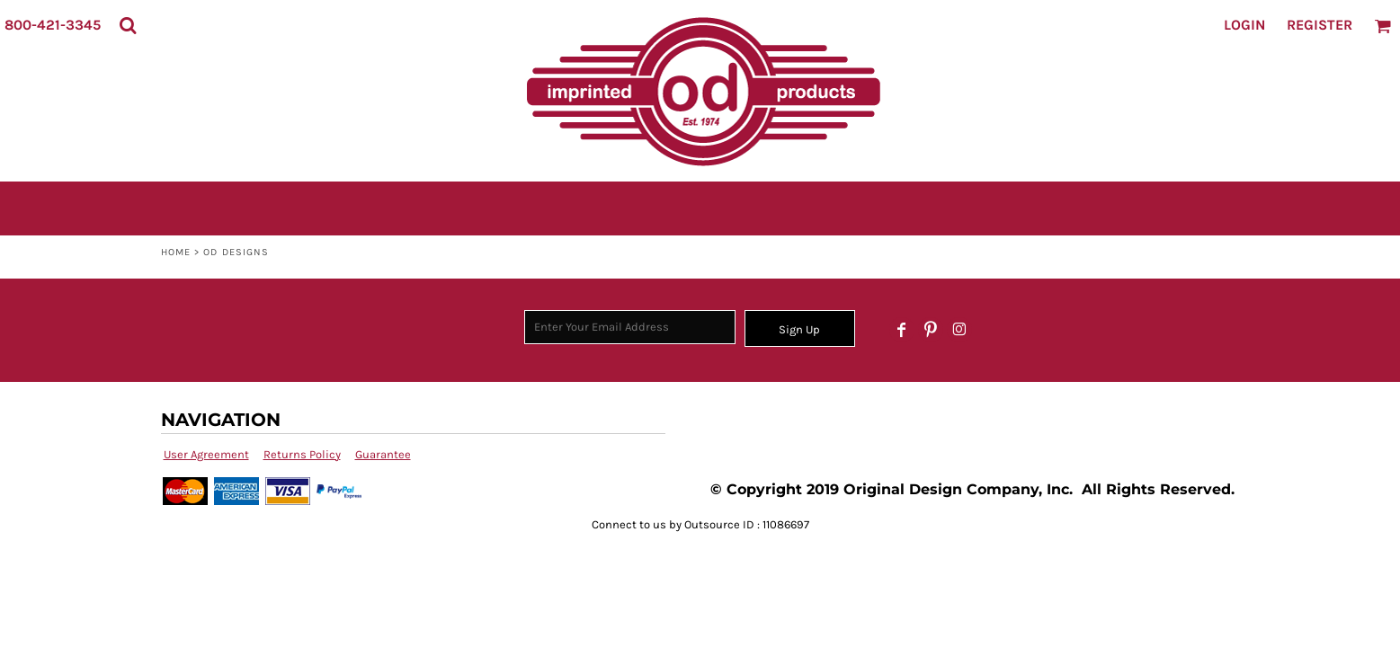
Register (1319, 24)
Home (176, 252)
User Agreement (206, 454)
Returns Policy (302, 454)
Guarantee (383, 454)
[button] (128, 25)
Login (1244, 24)
